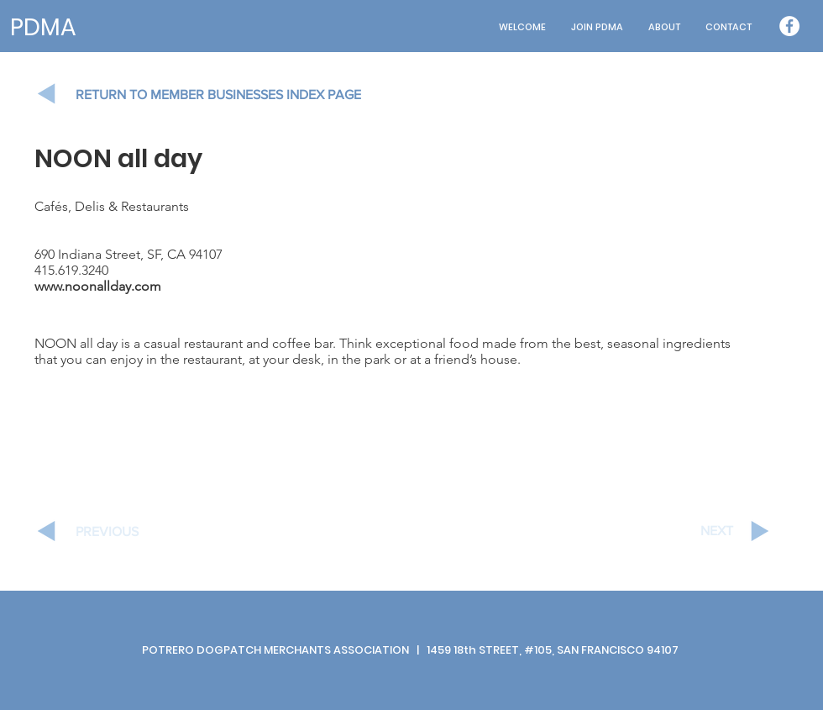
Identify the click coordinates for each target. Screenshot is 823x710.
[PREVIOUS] (135, 532)
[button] (664, 27)
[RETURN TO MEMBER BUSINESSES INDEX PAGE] (235, 95)
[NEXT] (673, 531)
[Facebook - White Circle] (789, 26)
